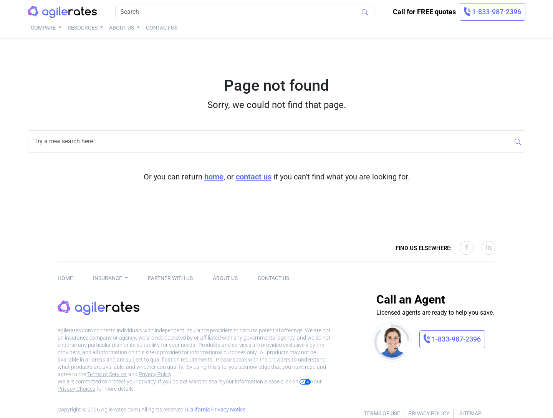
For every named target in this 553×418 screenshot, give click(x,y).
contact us (254, 176)
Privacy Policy (155, 374)
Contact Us (161, 28)
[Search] (244, 12)
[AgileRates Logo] (62, 12)
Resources (83, 28)
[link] (492, 12)
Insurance (108, 278)
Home (65, 278)
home (214, 176)
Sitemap (470, 413)
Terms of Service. (107, 374)
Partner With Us (170, 278)
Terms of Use (382, 413)
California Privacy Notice (216, 409)
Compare (44, 28)
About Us (122, 28)
